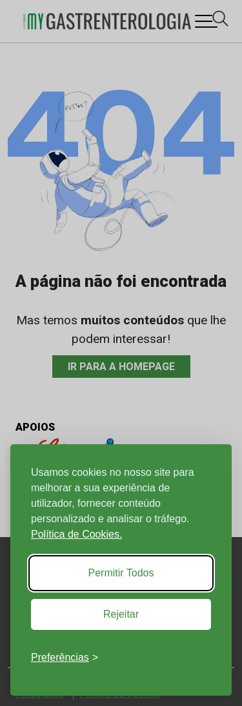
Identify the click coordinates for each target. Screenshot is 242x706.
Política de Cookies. (76, 534)
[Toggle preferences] (64, 657)
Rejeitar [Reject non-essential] (121, 614)
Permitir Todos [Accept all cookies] (121, 572)
